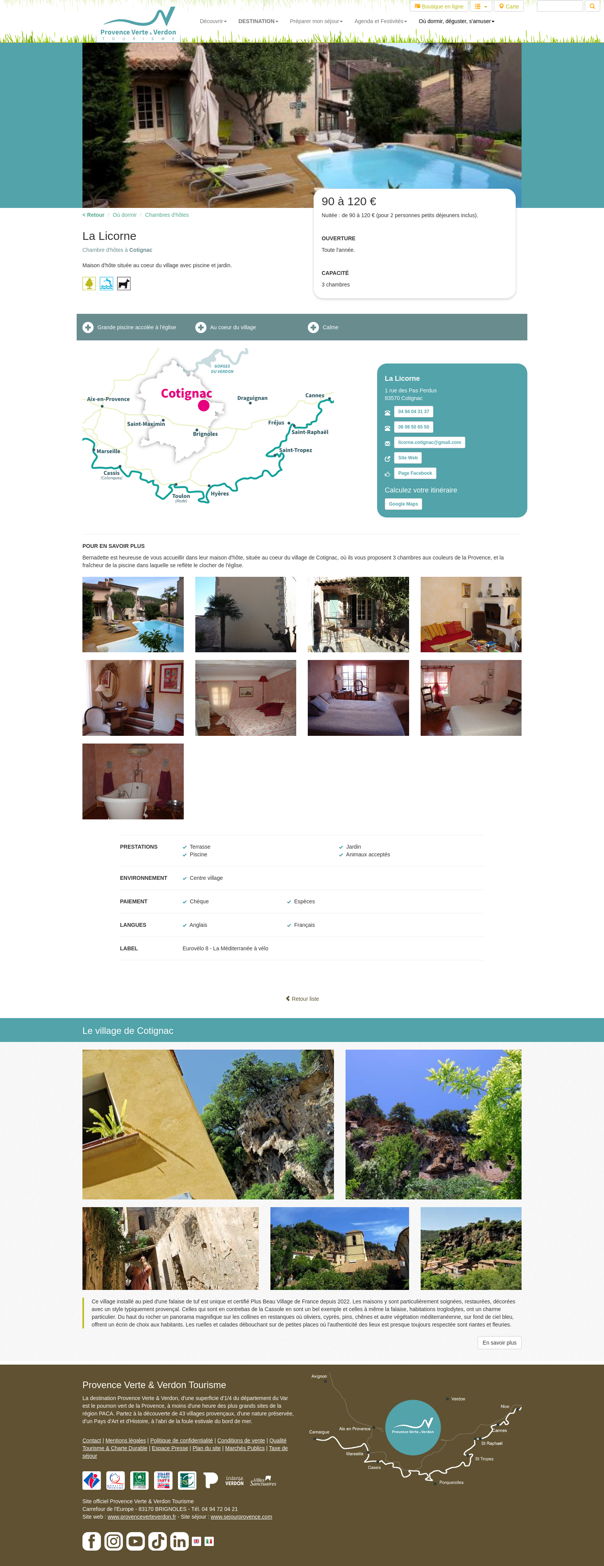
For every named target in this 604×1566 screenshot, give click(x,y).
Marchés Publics (245, 1448)
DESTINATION (258, 21)
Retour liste (302, 999)
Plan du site (207, 1448)
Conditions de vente (241, 1440)
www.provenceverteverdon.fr (141, 1517)
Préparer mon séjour (316, 21)
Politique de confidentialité (181, 1440)
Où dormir (125, 215)
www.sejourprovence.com (241, 1517)
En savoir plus (500, 1343)
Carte (509, 6)
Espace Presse (170, 1448)
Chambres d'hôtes (167, 215)
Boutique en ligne (439, 6)
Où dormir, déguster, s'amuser (457, 21)
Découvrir (213, 21)
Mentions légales (126, 1440)
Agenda (380, 21)
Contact (91, 1440)
